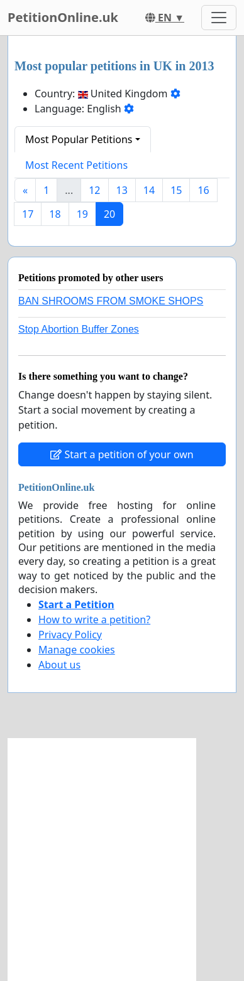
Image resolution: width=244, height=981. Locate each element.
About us (59, 665)
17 (27, 214)
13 (122, 190)
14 (149, 190)
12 (94, 190)
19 (82, 214)
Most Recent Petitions (76, 165)
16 (203, 190)
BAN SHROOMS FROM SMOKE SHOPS (110, 301)
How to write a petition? (94, 619)
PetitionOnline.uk (63, 17)
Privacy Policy (70, 634)
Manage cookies (76, 650)
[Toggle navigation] (218, 17)
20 (109, 214)
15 (176, 190)
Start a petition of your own (121, 454)
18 (54, 214)
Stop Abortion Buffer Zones (78, 329)
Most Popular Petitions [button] (79, 139)
